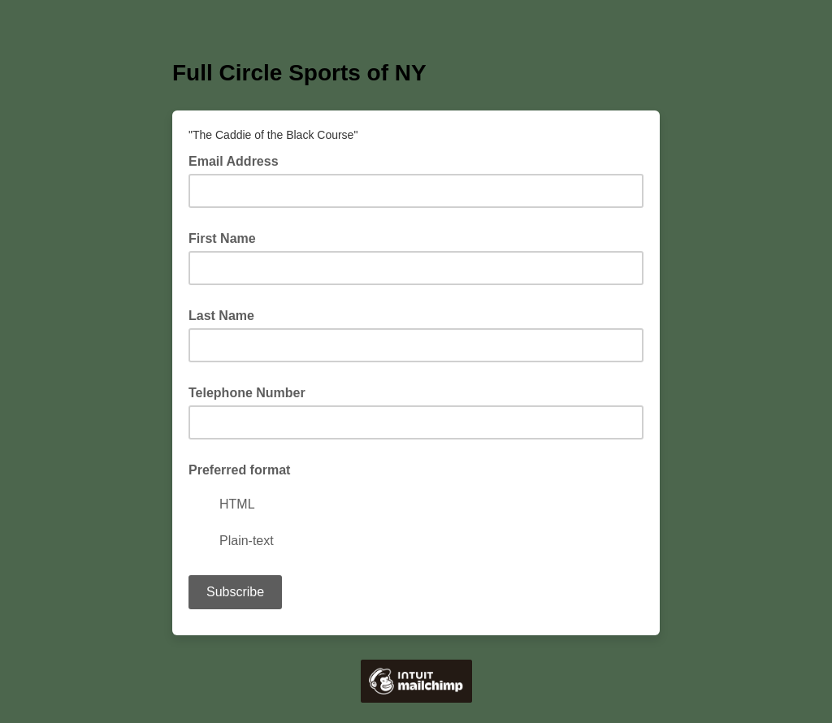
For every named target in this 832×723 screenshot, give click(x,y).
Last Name (221, 316)
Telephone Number (247, 393)
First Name (222, 238)
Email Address (238, 160)
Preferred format (239, 470)
